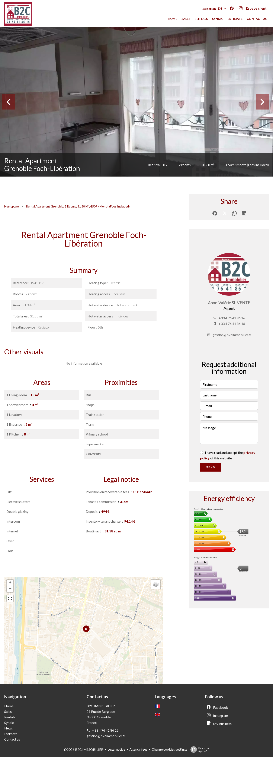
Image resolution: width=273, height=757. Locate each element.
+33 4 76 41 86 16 (232, 318)
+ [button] (10, 583)
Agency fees (138, 749)
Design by (198, 749)
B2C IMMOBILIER (101, 706)
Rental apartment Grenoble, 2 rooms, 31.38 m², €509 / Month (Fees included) (78, 206)
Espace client (256, 8)
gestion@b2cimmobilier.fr (232, 335)
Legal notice (116, 749)
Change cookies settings (169, 749)
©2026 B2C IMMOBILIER (83, 749)
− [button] (10, 589)
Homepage (11, 206)
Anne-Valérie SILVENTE (229, 302)
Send (210, 467)
